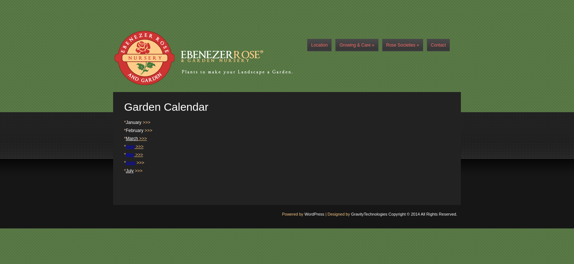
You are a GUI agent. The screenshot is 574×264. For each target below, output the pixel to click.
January (134, 122)
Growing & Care (356, 45)
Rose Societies (402, 45)
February (135, 130)
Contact (438, 45)
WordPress (314, 214)
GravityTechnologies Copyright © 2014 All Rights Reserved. (404, 214)
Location (319, 45)
